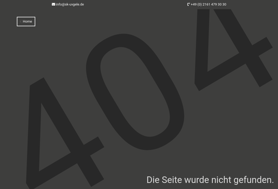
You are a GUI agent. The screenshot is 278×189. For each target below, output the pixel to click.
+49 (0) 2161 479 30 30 (208, 4)
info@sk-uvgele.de (70, 4)
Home (26, 21)
